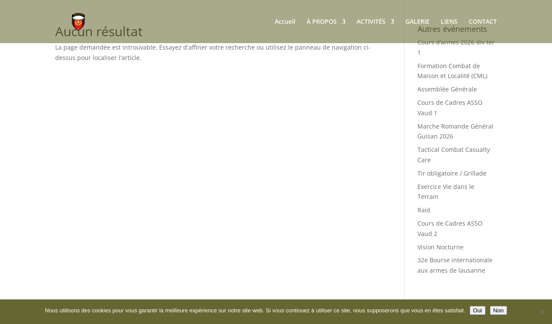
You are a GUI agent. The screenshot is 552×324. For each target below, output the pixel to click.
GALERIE (417, 22)
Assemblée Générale (447, 89)
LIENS (449, 22)
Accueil (285, 22)
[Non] (541, 312)
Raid (423, 210)
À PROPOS (322, 22)
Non (498, 310)
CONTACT (483, 22)
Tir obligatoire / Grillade (451, 173)
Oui (477, 310)
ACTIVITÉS (371, 22)
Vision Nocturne (440, 247)
